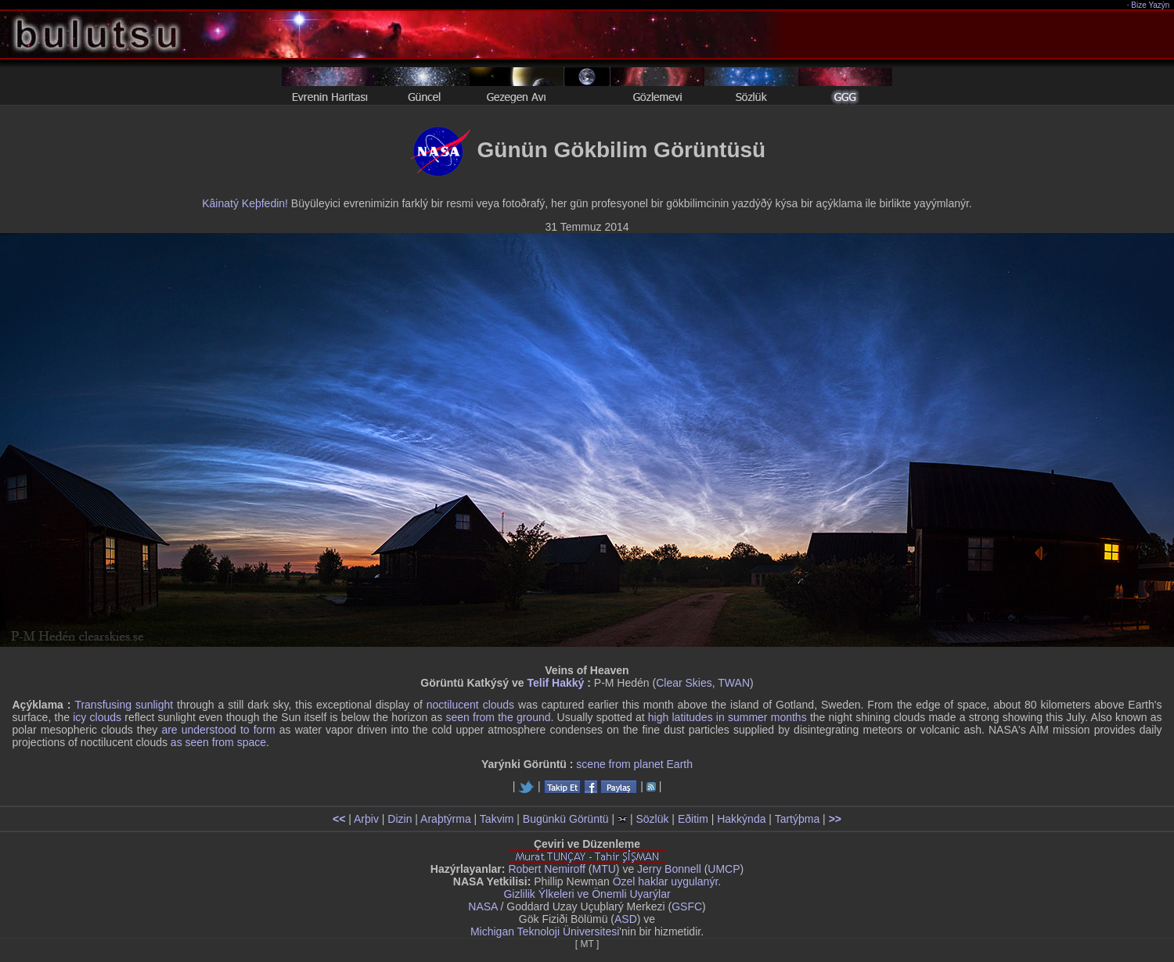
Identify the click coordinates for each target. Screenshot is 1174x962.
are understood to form (218, 729)
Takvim (497, 819)
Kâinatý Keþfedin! (245, 203)
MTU (604, 869)
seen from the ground (497, 717)
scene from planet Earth (634, 764)
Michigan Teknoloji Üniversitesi (544, 931)
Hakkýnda (741, 819)
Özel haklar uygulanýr (665, 881)
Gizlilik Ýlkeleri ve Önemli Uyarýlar (586, 894)
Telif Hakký (555, 683)
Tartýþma (797, 819)
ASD (625, 919)
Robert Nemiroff (546, 869)
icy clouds (97, 717)
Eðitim (693, 819)
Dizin (399, 819)
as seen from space (218, 742)
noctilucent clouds (470, 704)
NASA (482, 906)
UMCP (724, 869)
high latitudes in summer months (727, 717)
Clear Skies (684, 683)
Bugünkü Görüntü (566, 819)
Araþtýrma (445, 819)
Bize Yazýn (1150, 5)
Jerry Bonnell (669, 869)
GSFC (687, 906)
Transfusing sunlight (123, 704)
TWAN (734, 683)
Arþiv (366, 819)
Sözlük (652, 819)
